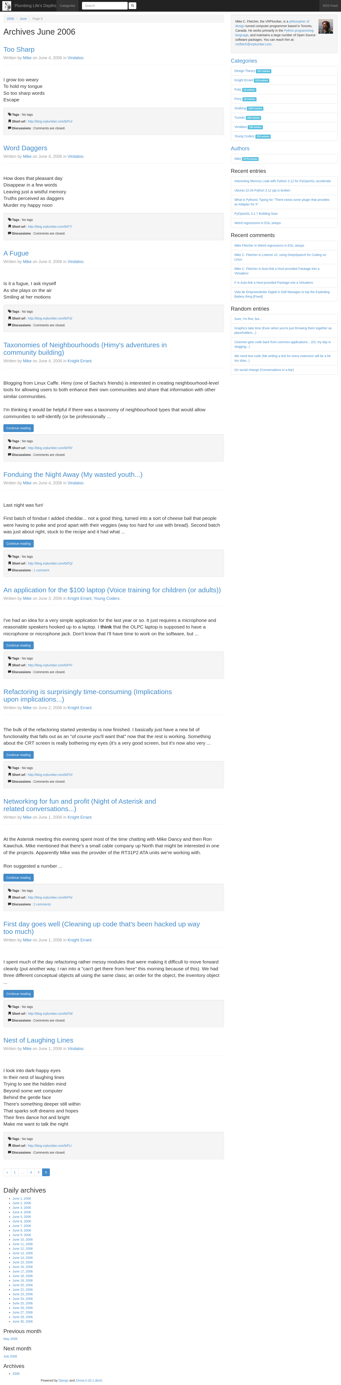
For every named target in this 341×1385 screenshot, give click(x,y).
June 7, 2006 (22, 1226)
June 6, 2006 (22, 1221)
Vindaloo (76, 58)
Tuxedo (247, 117)
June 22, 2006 (23, 1289)
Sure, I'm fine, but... (248, 319)
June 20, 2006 (23, 1285)
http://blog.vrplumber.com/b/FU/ (50, 121)
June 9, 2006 (22, 1235)
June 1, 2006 (22, 1198)
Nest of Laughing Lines (38, 1040)
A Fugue (16, 253)
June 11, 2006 (23, 1244)
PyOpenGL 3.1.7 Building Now (255, 213)
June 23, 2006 (23, 1294)
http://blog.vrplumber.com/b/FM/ (50, 1013)
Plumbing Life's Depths (35, 5)
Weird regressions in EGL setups (257, 223)
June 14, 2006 (23, 1258)
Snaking (249, 108)
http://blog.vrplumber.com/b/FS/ (50, 318)
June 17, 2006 (23, 1271)
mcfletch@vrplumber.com (253, 44)
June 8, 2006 (22, 1230)
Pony (245, 99)
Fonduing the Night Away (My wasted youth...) (73, 474)
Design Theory (252, 71)
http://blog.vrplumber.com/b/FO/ (50, 775)
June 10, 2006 (23, 1239)
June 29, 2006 (23, 1317)
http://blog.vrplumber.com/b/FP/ (50, 665)
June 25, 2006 (23, 1303)
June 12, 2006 (23, 1248)
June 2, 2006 (22, 1203)
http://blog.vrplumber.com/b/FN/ (50, 897)
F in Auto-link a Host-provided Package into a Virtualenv (273, 282)
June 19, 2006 (23, 1280)
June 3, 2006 (22, 1207)
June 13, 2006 (23, 1253)
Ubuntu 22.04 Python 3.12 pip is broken (262, 190)
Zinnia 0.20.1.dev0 (89, 1380)
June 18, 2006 (23, 1276)
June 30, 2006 (23, 1321)
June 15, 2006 (23, 1262)
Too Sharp (19, 49)
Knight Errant (80, 361)
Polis (245, 89)
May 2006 (10, 1339)
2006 (10, 18)
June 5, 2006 (22, 1217)
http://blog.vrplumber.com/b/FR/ (50, 448)
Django (64, 1380)
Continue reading (18, 428)
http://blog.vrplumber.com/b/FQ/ (50, 563)
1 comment (41, 570)
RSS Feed (330, 6)
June (23, 18)
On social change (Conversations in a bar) (264, 370)
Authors (240, 148)
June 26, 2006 (23, 1308)
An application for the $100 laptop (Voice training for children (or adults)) (112, 590)
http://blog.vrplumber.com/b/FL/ (50, 1145)
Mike (27, 58)
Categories (67, 6)
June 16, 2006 (23, 1267)
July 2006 (10, 1356)
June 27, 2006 (23, 1312)
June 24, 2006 (23, 1299)
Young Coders (107, 598)
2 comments (42, 904)
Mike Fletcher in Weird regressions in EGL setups (269, 245)
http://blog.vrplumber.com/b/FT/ (50, 226)
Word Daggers (25, 148)
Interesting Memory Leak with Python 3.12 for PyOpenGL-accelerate (282, 181)
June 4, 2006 (22, 1212)
